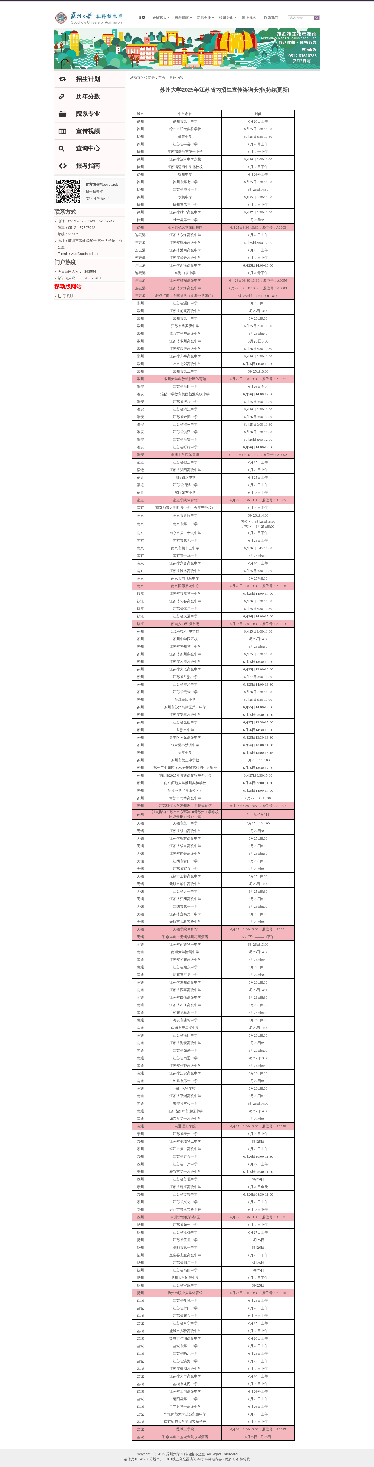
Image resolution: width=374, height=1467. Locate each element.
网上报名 (249, 18)
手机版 (68, 296)
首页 (141, 18)
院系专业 (204, 18)
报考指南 (182, 18)
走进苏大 (159, 18)
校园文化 (226, 18)
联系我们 (271, 18)
